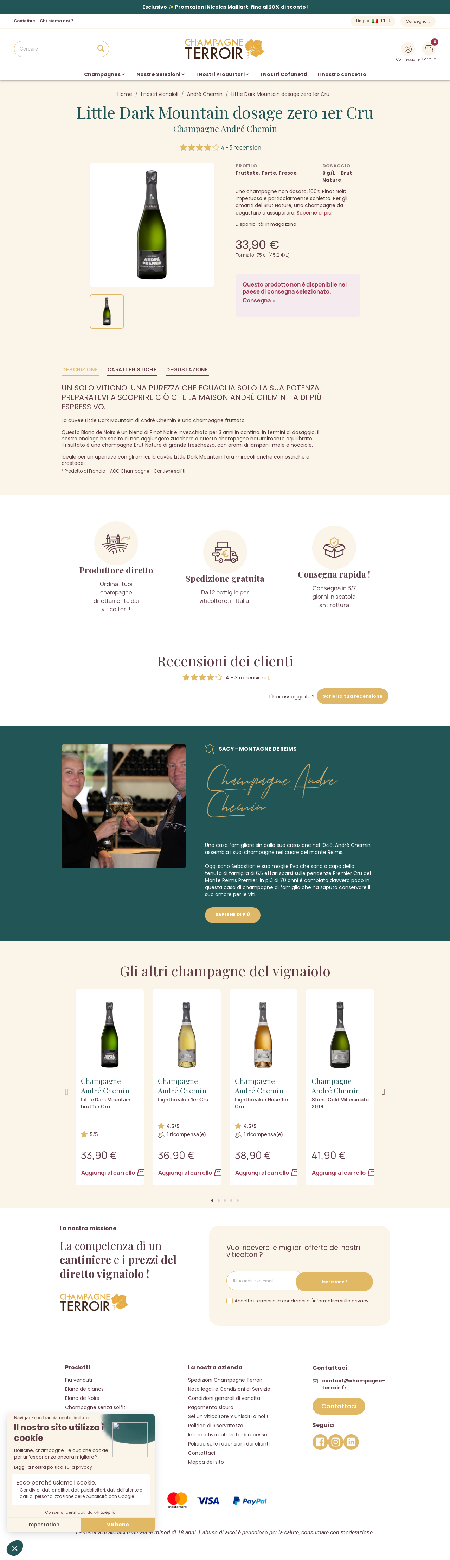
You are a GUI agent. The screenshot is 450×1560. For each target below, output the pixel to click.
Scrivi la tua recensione (352, 696)
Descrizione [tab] (80, 369)
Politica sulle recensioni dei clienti (229, 1442)
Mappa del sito (206, 1460)
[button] (212, 1200)
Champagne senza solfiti (96, 1406)
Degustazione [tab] (187, 369)
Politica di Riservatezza (215, 1424)
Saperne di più (313, 212)
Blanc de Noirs (82, 1397)
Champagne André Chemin (225, 128)
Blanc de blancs (84, 1387)
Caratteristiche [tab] (132, 369)
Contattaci (201, 1451)
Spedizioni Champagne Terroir (225, 1378)
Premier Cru (347, 873)
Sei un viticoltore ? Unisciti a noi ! (228, 1415)
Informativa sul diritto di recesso (227, 1433)
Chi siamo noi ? (56, 21)
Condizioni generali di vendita (224, 1397)
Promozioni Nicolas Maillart (211, 7)
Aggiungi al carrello (110, 1173)
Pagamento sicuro (210, 1406)
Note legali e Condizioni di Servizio (229, 1387)
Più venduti (78, 1378)
